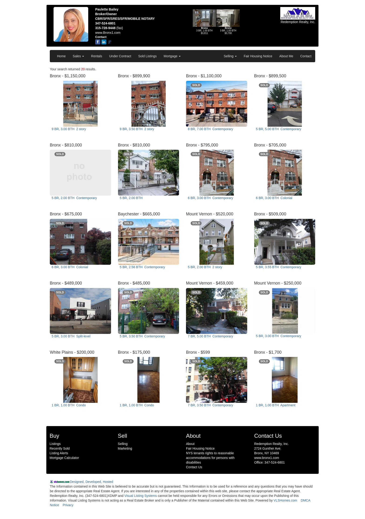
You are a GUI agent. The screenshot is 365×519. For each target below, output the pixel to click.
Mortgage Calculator (64, 458)
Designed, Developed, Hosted (91, 482)
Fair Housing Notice (258, 56)
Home (61, 56)
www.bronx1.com (266, 458)
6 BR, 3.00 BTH (210, 198)
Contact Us (194, 467)
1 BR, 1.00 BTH (68, 405)
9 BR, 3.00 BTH (68, 129)
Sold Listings (147, 56)
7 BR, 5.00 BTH (210, 336)
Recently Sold (60, 448)
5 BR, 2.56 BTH (142, 267)
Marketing (125, 448)
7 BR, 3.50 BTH (210, 405)
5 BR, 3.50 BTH (142, 336)
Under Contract (120, 56)
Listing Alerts (59, 453)
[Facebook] (97, 41)
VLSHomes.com (285, 500)
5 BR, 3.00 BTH (70, 336)
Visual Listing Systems (140, 496)
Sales (78, 56)
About (190, 444)
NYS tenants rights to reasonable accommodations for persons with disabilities (210, 457)
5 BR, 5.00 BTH (278, 129)
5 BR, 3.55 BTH (278, 267)
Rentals (96, 56)
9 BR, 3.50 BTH (136, 129)
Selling (230, 56)
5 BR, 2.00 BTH (74, 198)
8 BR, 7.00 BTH (210, 129)
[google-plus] (109, 41)
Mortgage (172, 56)
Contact (305, 56)
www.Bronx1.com (107, 32)
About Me (286, 56)
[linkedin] (103, 41)
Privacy (68, 505)
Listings (55, 444)
